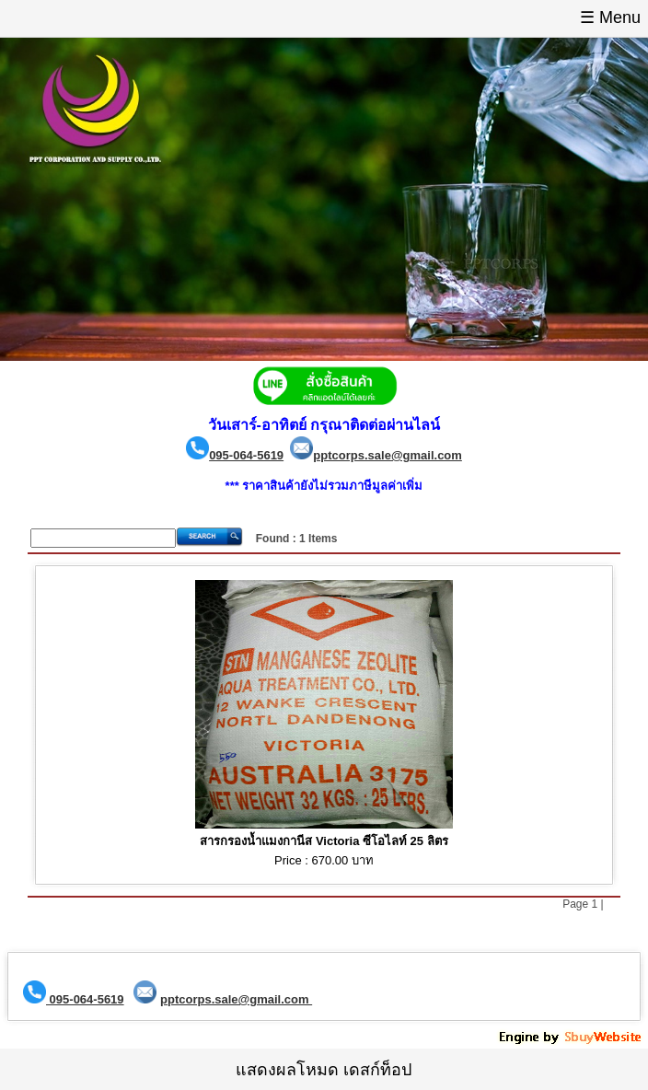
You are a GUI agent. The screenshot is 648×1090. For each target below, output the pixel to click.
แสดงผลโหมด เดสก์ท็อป (323, 1070)
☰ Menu (610, 17)
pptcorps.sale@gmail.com (387, 455)
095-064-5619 (246, 455)
